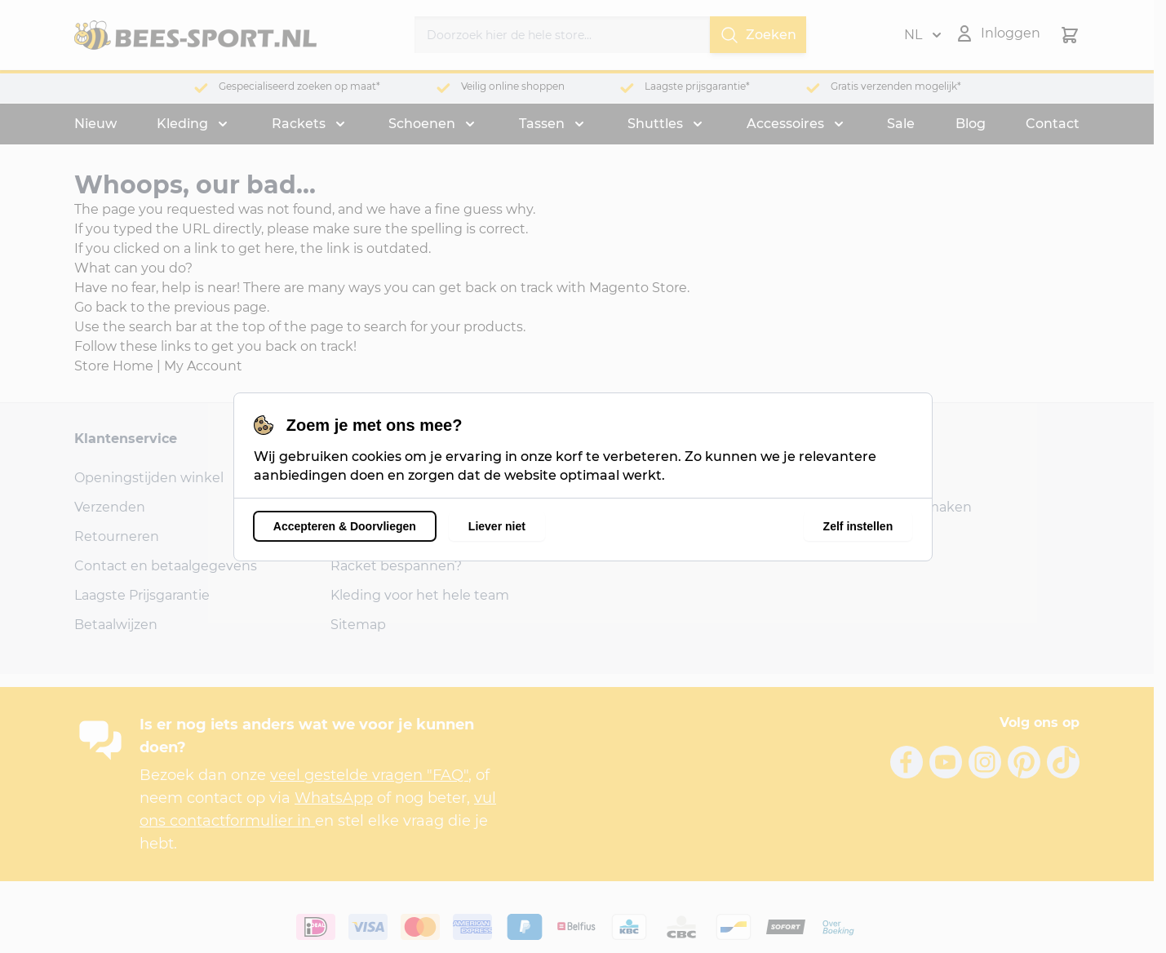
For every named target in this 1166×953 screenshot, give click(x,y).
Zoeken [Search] (758, 35)
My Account (203, 366)
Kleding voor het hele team (419, 595)
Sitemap (358, 624)
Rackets (299, 123)
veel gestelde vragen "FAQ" (369, 775)
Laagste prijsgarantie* (697, 86)
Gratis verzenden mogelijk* (896, 86)
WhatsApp (334, 798)
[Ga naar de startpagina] (195, 35)
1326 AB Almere (637, 507)
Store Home (113, 366)
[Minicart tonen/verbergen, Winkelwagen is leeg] (1070, 35)
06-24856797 (629, 536)
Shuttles (655, 123)
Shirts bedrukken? (390, 536)
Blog (970, 123)
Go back (100, 307)
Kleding (182, 123)
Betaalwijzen (115, 624)
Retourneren (116, 536)
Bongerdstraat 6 (640, 477)
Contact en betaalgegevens (165, 566)
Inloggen (872, 477)
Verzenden (109, 507)
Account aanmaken (907, 507)
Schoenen (421, 123)
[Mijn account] (997, 33)
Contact (1053, 123)
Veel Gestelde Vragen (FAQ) (419, 507)
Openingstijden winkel (149, 477)
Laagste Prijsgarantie (142, 595)
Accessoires (785, 123)
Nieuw (95, 123)
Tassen (542, 123)
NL (923, 35)
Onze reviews (374, 477)
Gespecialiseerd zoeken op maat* (299, 86)
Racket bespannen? (396, 566)
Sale (901, 123)
